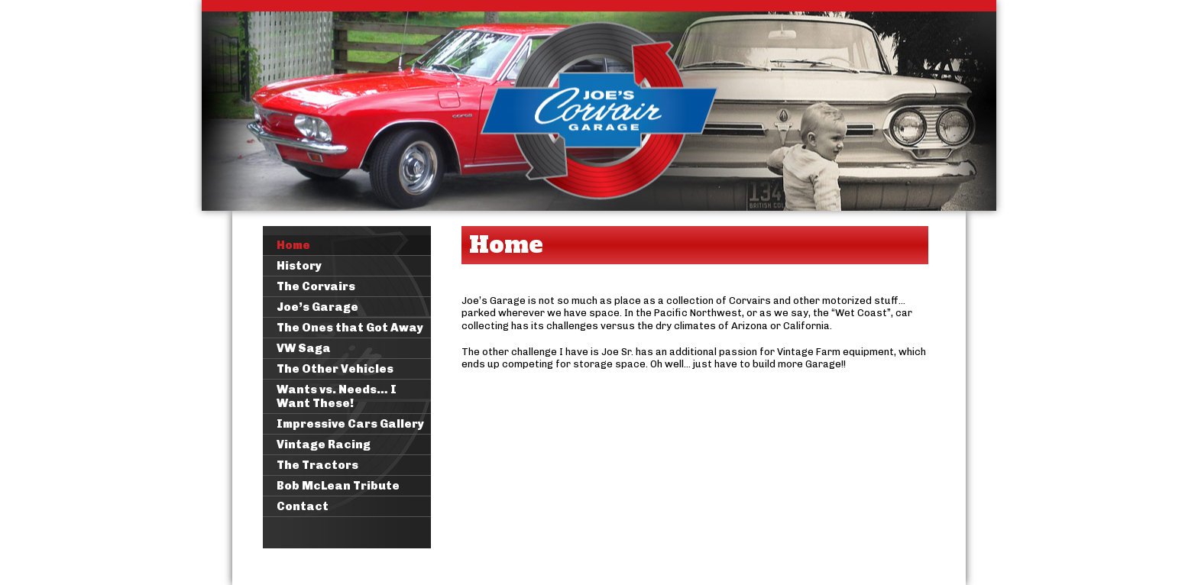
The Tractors (317, 465)
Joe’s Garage (317, 307)
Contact (303, 506)
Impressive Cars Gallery (350, 424)
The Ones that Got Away (350, 328)
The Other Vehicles (335, 369)
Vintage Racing (324, 444)
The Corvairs (316, 286)
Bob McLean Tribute (338, 486)
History (299, 266)
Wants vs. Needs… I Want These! (337, 396)
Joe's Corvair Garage (599, 105)
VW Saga (304, 348)
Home (293, 245)
